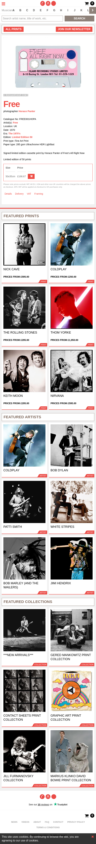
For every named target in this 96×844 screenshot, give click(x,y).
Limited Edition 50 (22, 137)
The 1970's (14, 133)
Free (15, 122)
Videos (25, 822)
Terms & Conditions (48, 827)
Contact (58, 822)
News (14, 822)
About (37, 822)
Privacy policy (76, 822)
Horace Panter (27, 111)
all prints (14, 29)
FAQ (47, 822)
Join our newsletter (74, 29)
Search (79, 18)
